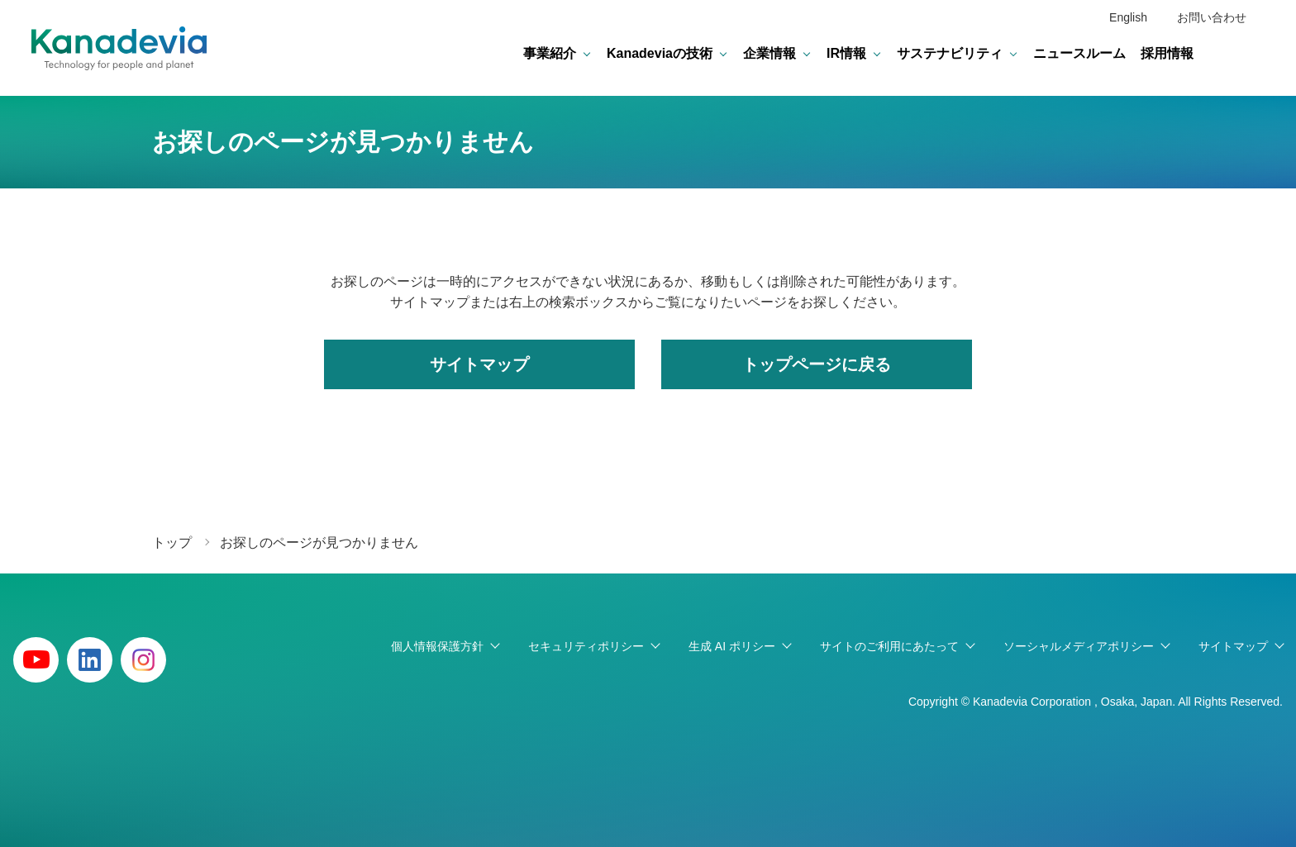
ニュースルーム (1079, 53)
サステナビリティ (950, 53)
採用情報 (1167, 53)
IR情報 (846, 53)
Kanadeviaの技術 (659, 53)
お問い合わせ (1211, 17)
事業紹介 (549, 53)
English (1128, 17)
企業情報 (769, 53)
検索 (1251, 53)
